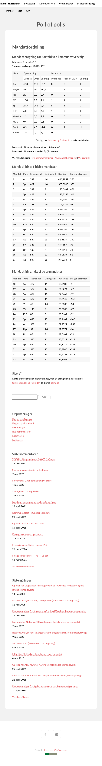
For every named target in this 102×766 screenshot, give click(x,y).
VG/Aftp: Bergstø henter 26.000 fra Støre (33, 459)
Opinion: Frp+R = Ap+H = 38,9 (27, 523)
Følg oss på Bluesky (22, 419)
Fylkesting (29, 3)
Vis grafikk (84, 157)
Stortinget (15, 3)
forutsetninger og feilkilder (26, 382)
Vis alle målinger (20, 696)
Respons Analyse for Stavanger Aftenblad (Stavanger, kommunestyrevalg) (49, 632)
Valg (19, 10)
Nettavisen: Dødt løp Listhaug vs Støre (32, 480)
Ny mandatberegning (66, 157)
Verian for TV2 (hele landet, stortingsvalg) (33, 643)
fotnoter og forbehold (59, 140)
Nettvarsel (17, 439)
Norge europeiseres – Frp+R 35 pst (30, 555)
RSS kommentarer (21, 431)
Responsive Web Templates (55, 750)
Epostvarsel (18, 435)
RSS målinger (19, 427)
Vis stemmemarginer (42, 157)
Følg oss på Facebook (23, 423)
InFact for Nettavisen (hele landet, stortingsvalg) (37, 654)
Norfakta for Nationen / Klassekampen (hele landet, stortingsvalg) (46, 621)
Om (28, 10)
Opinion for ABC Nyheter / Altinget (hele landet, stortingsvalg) (44, 664)
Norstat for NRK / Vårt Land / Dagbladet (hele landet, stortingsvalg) (47, 675)
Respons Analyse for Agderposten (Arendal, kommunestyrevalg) (45, 686)
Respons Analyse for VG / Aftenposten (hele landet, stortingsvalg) (45, 600)
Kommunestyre (47, 3)
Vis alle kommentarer (23, 566)
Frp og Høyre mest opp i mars (27, 534)
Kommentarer (66, 3)
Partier (9, 10)
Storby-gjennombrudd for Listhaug (30, 469)
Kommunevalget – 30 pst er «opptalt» (31, 512)
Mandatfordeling (86, 3)
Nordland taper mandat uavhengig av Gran (34, 502)
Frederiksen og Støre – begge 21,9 (29, 544)
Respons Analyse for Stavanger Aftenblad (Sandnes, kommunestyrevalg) (49, 611)
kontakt (54, 382)
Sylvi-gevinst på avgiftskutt (26, 491)
